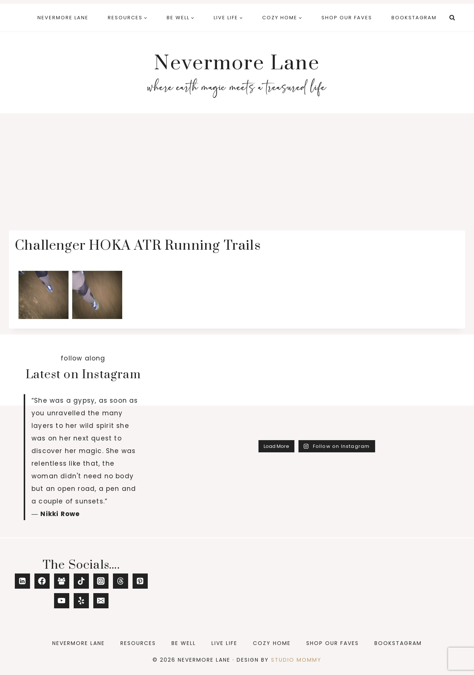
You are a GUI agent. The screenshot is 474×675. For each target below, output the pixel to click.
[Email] (101, 600)
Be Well (183, 643)
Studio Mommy (296, 660)
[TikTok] (81, 581)
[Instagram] (101, 581)
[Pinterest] (140, 581)
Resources (138, 643)
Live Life (224, 643)
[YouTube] (61, 600)
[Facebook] (42, 581)
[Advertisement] (237, 169)
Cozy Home (272, 643)
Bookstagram (414, 17)
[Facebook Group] (61, 581)
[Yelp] (81, 600)
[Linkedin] (22, 581)
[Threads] (120, 581)
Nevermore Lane (63, 17)
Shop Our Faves (346, 17)
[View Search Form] (452, 18)
